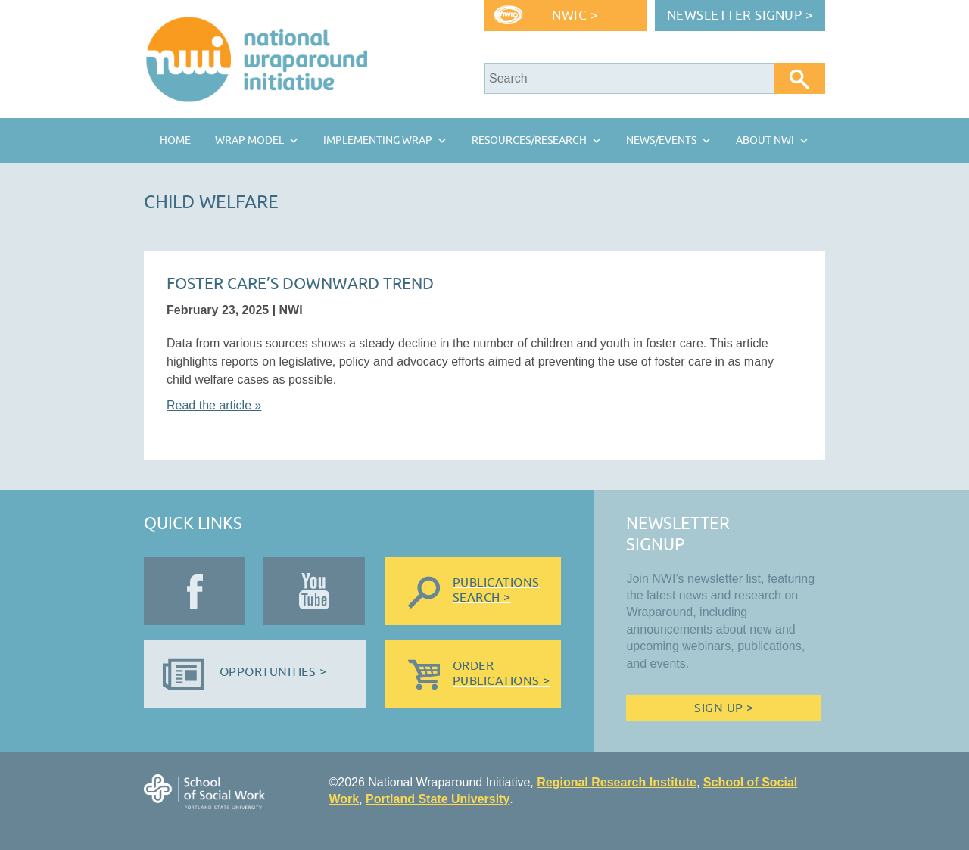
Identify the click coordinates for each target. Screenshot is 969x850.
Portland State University (437, 798)
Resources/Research (529, 140)
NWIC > (575, 15)
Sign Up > (723, 708)
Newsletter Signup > (740, 15)
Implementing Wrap (377, 140)
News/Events (661, 140)
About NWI (765, 140)
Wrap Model (249, 140)
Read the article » (214, 405)
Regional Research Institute (616, 782)
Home (175, 140)
